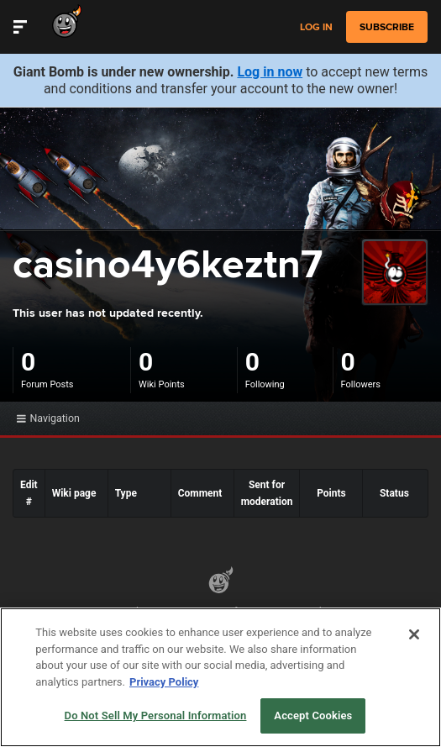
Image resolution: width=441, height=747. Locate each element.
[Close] (414, 634)
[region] (220, 677)
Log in (316, 27)
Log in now (269, 72)
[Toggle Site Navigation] (20, 27)
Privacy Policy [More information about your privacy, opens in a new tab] (163, 682)
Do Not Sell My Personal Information (156, 715)
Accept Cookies (313, 715)
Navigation (48, 418)
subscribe (387, 26)
